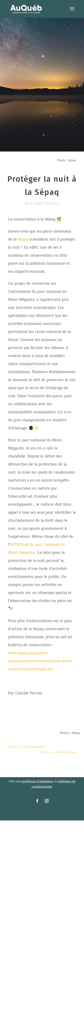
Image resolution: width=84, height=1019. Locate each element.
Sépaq (23, 240)
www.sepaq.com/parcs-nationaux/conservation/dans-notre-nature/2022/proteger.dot (40, 661)
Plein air (53, 203)
